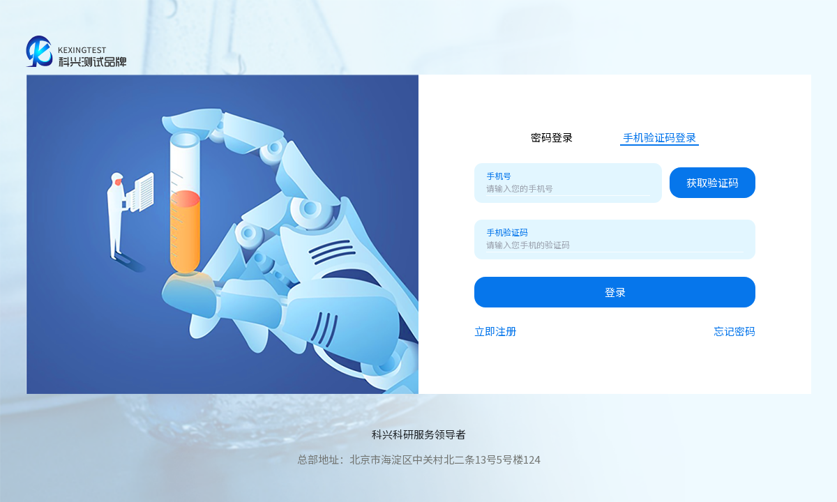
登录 (615, 291)
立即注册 (495, 331)
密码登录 (552, 137)
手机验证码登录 (659, 137)
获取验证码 (712, 182)
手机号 (498, 175)
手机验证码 (507, 232)
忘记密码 (734, 331)
